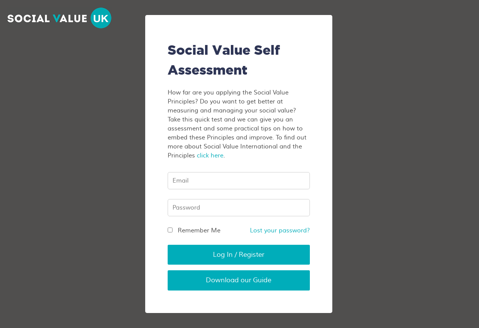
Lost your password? (280, 230)
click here (210, 155)
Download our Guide (238, 280)
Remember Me (194, 230)
